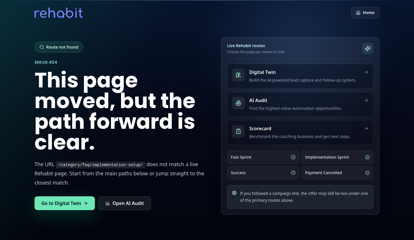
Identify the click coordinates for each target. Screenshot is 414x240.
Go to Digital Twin (64, 203)
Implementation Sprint (337, 157)
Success (263, 172)
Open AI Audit (125, 203)
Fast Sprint (263, 157)
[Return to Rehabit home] (58, 12)
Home (365, 12)
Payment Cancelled (337, 172)
